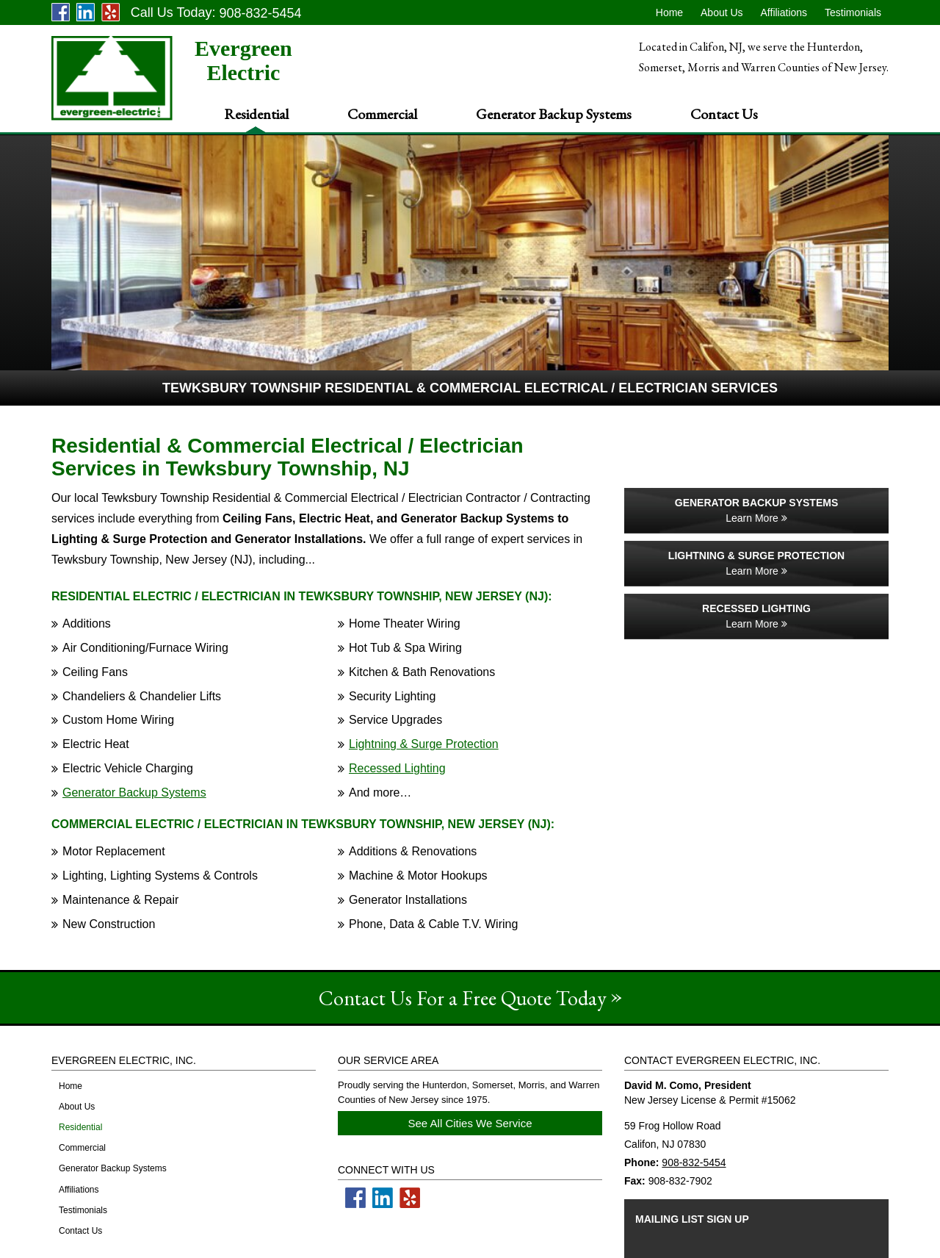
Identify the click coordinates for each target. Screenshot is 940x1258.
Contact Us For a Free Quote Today (463, 998)
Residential (256, 113)
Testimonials (853, 12)
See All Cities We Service (470, 1123)
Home (669, 12)
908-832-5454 (694, 1162)
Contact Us (724, 113)
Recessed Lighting (397, 768)
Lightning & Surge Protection (424, 744)
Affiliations (784, 12)
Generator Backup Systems (554, 113)
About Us (722, 12)
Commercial (382, 113)
